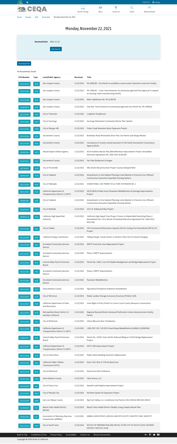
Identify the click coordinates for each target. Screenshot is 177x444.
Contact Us (146, 2)
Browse (28, 17)
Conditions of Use (38, 435)
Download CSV (24, 64)
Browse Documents (102, 435)
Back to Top (22, 435)
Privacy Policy (56, 435)
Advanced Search (149, 9)
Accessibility (71, 435)
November (46, 17)
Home (19, 17)
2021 (36, 17)
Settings (156, 2)
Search (131, 9)
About (100, 9)
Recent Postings (83, 9)
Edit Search (55, 49)
